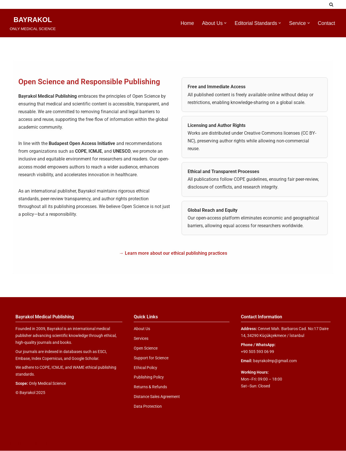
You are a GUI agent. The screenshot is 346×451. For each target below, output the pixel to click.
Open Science (146, 348)
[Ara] (331, 4)
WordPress (35, 436)
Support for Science (151, 358)
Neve (15, 436)
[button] (225, 23)
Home (187, 23)
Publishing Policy (149, 377)
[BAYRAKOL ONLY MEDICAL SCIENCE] (33, 23)
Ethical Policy (145, 368)
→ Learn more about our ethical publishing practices (173, 253)
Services (141, 338)
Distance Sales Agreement (157, 397)
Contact (326, 23)
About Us (142, 329)
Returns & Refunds (150, 387)
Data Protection (148, 406)
